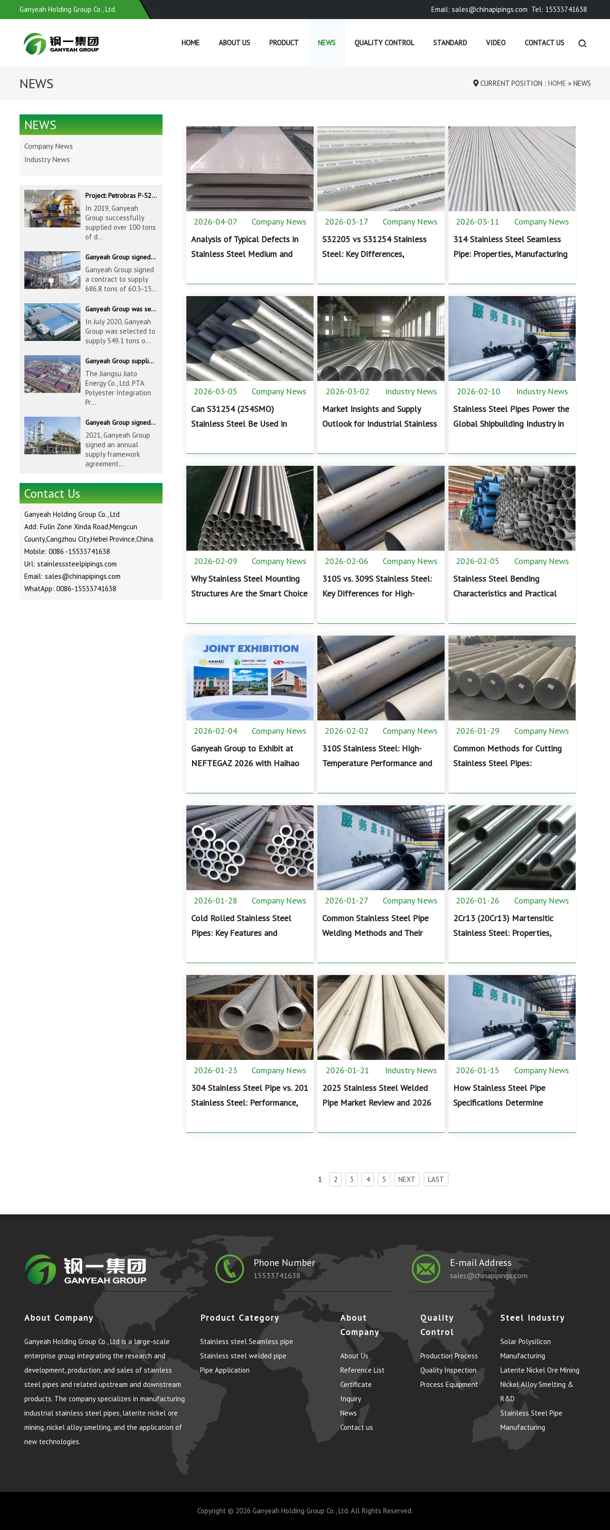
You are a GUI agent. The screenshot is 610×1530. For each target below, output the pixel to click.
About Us (234, 42)
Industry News (411, 391)
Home (191, 42)
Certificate (356, 1384)
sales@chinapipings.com (489, 1275)
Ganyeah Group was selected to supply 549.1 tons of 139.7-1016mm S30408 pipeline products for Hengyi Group (121, 309)
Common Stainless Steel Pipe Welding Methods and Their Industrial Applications (375, 933)
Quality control (384, 42)
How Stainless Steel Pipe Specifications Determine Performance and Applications (507, 1102)
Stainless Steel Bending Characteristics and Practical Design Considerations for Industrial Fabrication (505, 600)
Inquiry (350, 1398)
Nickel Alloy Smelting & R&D (536, 1391)
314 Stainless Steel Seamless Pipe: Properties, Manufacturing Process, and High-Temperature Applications (510, 261)
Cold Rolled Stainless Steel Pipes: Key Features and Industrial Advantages (241, 933)
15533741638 (277, 1275)
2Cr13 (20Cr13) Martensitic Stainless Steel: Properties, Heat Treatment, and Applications (503, 940)
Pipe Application (225, 1370)
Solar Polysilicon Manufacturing (525, 1348)
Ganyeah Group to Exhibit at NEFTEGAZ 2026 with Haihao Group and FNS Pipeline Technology (245, 770)
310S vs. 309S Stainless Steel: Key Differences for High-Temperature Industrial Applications (377, 600)
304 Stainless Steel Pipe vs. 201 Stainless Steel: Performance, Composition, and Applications (249, 1102)
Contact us (544, 42)
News (327, 42)
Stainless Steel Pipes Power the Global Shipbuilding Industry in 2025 (511, 423)
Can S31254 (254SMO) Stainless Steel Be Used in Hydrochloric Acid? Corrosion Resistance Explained (243, 431)
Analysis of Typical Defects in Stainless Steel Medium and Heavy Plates (244, 254)
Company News (279, 221)
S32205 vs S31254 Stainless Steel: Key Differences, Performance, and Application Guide (375, 261)
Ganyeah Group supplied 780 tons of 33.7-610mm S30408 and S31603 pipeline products (121, 361)
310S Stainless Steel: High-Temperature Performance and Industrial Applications (377, 763)
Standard (450, 42)
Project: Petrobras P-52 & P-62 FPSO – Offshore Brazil (121, 195)
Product (284, 42)
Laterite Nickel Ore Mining (540, 1370)
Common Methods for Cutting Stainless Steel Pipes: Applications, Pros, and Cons (507, 763)
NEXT (407, 1179)
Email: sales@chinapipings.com (479, 9)
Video (496, 42)
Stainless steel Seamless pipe (246, 1341)
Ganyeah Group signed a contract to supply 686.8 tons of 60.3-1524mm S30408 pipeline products (121, 257)
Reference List (362, 1370)
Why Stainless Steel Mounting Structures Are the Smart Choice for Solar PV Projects (249, 593)
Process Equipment (449, 1384)
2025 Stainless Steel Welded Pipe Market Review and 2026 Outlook (376, 1102)
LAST (436, 1179)
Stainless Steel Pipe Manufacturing (531, 1420)
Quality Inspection (448, 1370)
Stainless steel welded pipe (243, 1355)
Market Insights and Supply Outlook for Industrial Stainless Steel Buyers (379, 423)
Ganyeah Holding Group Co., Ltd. (301, 1510)
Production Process (449, 1355)
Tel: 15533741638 (559, 9)
